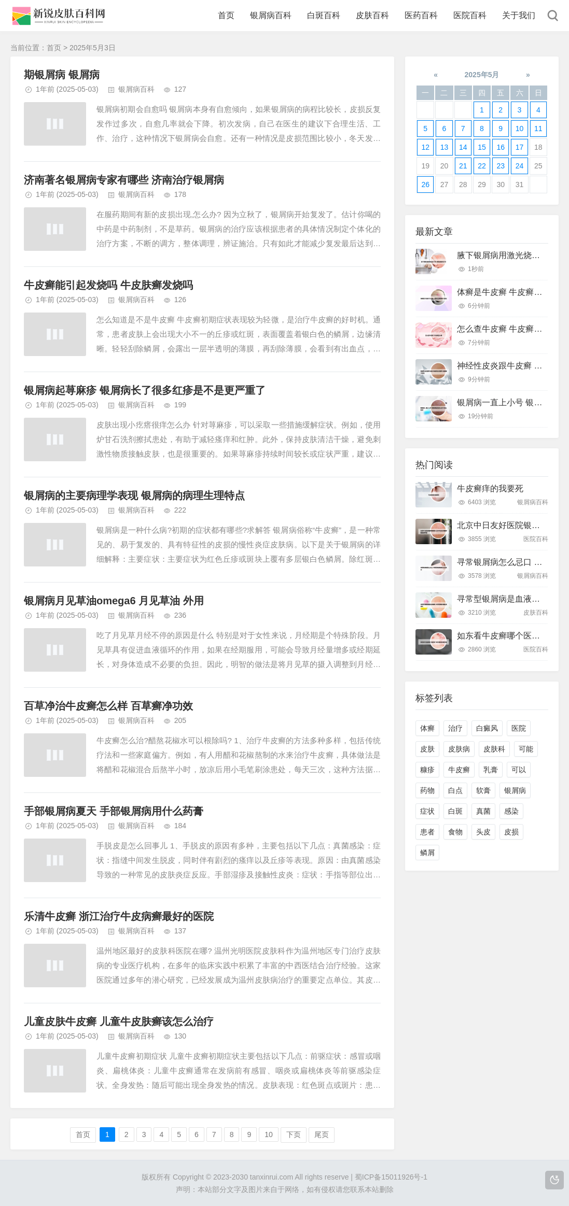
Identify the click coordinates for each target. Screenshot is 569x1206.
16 (500, 147)
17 (520, 147)
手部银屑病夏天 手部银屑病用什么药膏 (113, 811)
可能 (526, 749)
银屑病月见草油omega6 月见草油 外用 (114, 600)
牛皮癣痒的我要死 (490, 488)
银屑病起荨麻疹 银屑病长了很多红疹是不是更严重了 (145, 390)
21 (463, 166)
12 (425, 147)
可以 (518, 769)
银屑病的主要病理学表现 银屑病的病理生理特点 (134, 495)
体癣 (427, 728)
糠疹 (427, 769)
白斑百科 (323, 15)
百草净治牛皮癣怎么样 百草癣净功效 (108, 706)
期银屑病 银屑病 (62, 74)
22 (482, 166)
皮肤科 (494, 749)
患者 (427, 832)
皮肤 (427, 749)
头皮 (483, 832)
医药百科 (421, 15)
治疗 (455, 728)
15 (482, 147)
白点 (455, 790)
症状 (427, 811)
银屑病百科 (271, 15)
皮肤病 (459, 749)
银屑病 (515, 790)
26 (425, 184)
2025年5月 (482, 74)
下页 (293, 1134)
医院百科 (470, 15)
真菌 (483, 811)
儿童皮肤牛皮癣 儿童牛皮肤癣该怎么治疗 (119, 1021)
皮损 (511, 832)
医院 (518, 728)
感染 (511, 811)
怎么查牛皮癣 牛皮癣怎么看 (508, 328)
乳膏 (490, 769)
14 (463, 147)
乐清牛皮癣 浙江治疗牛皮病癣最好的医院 (119, 916)
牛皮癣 (459, 769)
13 (444, 147)
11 (538, 128)
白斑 (455, 811)
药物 (427, 790)
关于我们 (518, 15)
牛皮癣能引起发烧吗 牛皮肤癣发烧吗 (108, 285)
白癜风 (487, 728)
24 (520, 166)
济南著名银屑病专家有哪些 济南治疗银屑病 (124, 180)
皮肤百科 (372, 15)
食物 (455, 832)
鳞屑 (427, 852)
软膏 (483, 790)
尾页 (321, 1134)
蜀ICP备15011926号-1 (391, 1177)
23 (500, 166)
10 (269, 1134)
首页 (226, 15)
